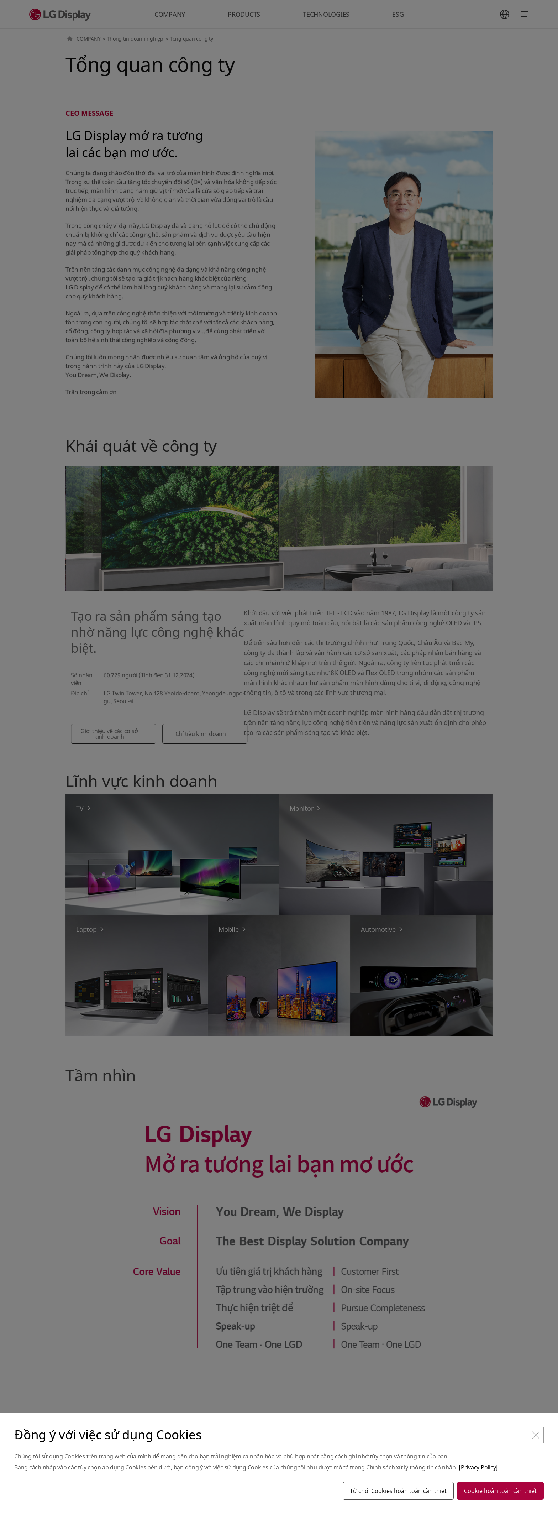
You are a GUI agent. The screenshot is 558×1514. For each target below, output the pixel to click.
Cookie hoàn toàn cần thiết (500, 1491)
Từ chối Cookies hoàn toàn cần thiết (398, 1491)
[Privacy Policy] (478, 1467)
